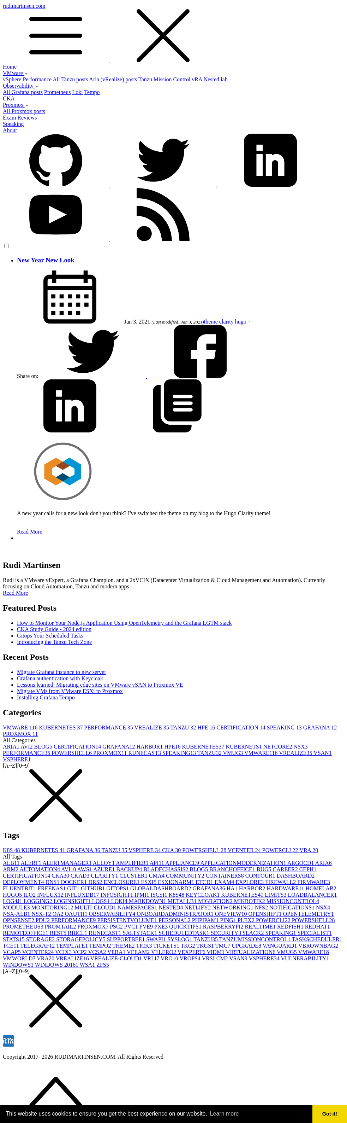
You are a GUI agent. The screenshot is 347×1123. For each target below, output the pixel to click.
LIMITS (276, 895)
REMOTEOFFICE (26, 933)
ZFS (102, 965)
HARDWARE (286, 888)
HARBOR (150, 747)
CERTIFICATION (242, 728)
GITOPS (118, 888)
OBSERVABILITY (113, 914)
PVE (146, 927)
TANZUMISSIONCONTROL (255, 939)
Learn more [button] (224, 1114)
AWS (85, 869)
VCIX (64, 952)
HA (233, 888)
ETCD (205, 882)
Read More (29, 532)
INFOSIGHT (117, 895)
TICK (144, 946)
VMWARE (21, 728)
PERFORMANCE (109, 728)
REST (59, 933)
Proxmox (16, 105)
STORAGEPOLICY (81, 939)
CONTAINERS (225, 876)
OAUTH (77, 914)
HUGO (13, 895)
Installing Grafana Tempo (46, 697)
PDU (43, 920)
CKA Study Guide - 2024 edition (54, 629)
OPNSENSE (19, 920)
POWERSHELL (72, 753)
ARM (11, 869)
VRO (170, 958)
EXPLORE (250, 882)
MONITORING (52, 907)
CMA (157, 876)
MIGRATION (216, 901)
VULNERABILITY (305, 958)
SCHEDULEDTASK (184, 933)
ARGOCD (301, 863)
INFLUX (51, 895)
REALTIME (261, 927)
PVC (131, 927)
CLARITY (105, 876)
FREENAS (52, 888)
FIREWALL (281, 882)
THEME (124, 946)
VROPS (190, 958)
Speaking (13, 124)
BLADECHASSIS (166, 869)
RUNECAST (145, 753)
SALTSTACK (141, 933)
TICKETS (167, 946)
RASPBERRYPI (224, 927)
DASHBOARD (296, 876)
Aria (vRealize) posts (113, 79)
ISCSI (160, 895)
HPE (206, 728)
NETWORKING (233, 907)
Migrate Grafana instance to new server (61, 672)
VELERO (164, 952)
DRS (95, 882)
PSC (117, 927)
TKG (189, 946)
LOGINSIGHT (73, 901)
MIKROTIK (250, 901)
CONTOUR (261, 876)
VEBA (117, 952)
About (10, 130)
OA (58, 914)
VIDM (216, 952)
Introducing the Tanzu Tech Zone (54, 642)
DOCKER (74, 882)
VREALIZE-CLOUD (116, 958)
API (157, 863)
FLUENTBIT (20, 888)
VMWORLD (20, 958)
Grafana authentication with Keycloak (60, 678)
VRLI (152, 958)
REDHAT (317, 927)
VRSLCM (215, 958)
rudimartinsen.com (173, 33)
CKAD (81, 876)
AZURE (104, 869)
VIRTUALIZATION (251, 952)
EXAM (225, 882)
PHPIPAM (206, 920)
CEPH (308, 869)
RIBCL (78, 933)
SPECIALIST (315, 933)
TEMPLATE (72, 946)
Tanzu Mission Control (164, 79)
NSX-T (41, 914)
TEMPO (100, 946)
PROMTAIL (61, 927)
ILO (30, 895)
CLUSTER (134, 876)
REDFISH (291, 927)
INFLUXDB (83, 895)
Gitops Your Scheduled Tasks (50, 636)
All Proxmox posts (24, 111)
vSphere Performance (27, 79)
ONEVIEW (232, 914)
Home (10, 67)
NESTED (171, 907)
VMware (15, 73)
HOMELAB (321, 888)
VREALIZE (152, 728)
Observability (20, 86)
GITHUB (93, 888)
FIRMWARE (313, 882)
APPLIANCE (182, 863)
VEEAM (139, 952)
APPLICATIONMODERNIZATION (243, 863)
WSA (88, 965)
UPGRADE (247, 946)
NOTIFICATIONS (292, 907)
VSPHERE (17, 759)
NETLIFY (199, 907)
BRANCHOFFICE (233, 869)
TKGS (205, 946)
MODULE (17, 907)
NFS (262, 907)
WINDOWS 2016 (57, 965)
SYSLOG (180, 939)
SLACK (254, 933)
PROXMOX (20, 734)
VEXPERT (192, 952)
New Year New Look (45, 260)
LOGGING (39, 901)
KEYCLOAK (203, 895)
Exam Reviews (20, 118)
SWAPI (156, 939)
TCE (11, 946)
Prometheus (57, 92)
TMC (223, 946)
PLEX (247, 920)
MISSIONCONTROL (293, 901)
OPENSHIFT (265, 914)
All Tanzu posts (70, 79)
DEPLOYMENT (24, 882)
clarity (227, 322)
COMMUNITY (185, 876)
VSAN (322, 753)
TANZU (183, 728)
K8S (12, 850)
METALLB (183, 901)
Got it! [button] (329, 1114)
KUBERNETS (244, 747)
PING (229, 920)
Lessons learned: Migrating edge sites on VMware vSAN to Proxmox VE (100, 685)
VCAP (12, 952)
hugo (241, 322)
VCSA (97, 952)
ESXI (149, 882)
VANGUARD (280, 946)
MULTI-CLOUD (96, 907)
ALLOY (104, 863)
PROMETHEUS (24, 927)
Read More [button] (15, 593)
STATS (14, 939)
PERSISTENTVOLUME (127, 920)
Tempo (92, 92)
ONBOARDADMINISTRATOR (176, 914)
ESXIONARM (177, 882)
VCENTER (245, 850)
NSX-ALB (17, 914)
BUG (265, 869)
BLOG (44, 747)
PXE (161, 927)
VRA (308, 850)
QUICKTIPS (186, 927)
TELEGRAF (38, 946)
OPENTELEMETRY (308, 914)
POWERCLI (281, 850)
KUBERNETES (61, 728)
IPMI (142, 895)
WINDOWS (19, 965)
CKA (9, 98)
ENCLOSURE (122, 882)
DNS (53, 882)
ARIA (11, 747)
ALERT (32, 863)
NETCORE (278, 747)
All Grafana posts (23, 92)
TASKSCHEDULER (317, 939)
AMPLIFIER (133, 863)
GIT (74, 888)
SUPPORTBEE (126, 939)
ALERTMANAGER (67, 863)
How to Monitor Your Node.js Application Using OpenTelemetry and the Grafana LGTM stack (124, 623)
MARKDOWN (148, 901)
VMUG (233, 753)
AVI (27, 747)
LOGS (101, 901)
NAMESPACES (138, 907)
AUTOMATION (40, 869)
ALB (12, 863)
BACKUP (129, 869)
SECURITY (227, 933)
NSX (300, 747)
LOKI (120, 901)
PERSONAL (175, 920)
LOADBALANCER (312, 895)
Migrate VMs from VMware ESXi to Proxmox (70, 691)
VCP (80, 952)
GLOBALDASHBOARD (161, 888)
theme (211, 322)
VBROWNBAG (318, 946)
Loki (77, 92)
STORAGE (41, 939)
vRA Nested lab (209, 79)
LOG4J (13, 901)
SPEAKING (285, 728)
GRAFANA (320, 728)
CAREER (286, 869)
